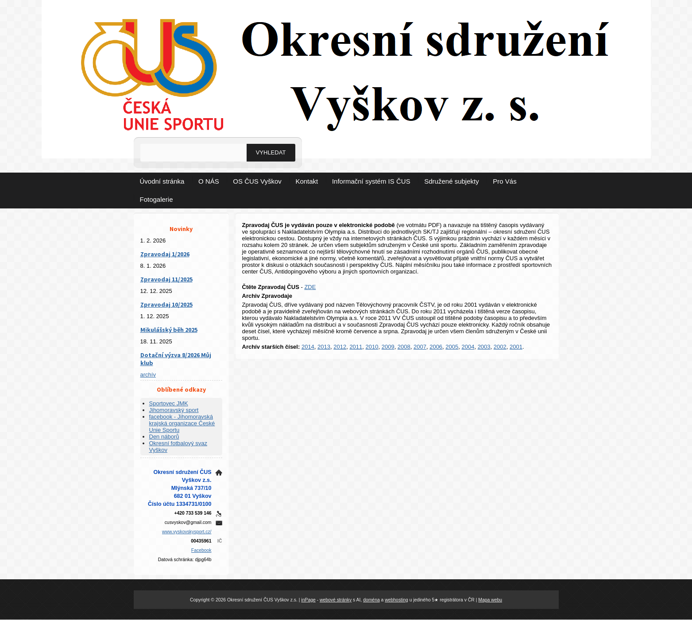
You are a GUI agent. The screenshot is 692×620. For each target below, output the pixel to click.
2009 (388, 346)
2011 (355, 346)
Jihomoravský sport (174, 410)
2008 (404, 346)
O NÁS (208, 181)
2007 (420, 346)
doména (371, 599)
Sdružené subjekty (451, 181)
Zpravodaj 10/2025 (166, 304)
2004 (467, 346)
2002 (500, 346)
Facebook (201, 550)
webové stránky (336, 599)
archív (148, 374)
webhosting (396, 599)
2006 (435, 346)
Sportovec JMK (168, 403)
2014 (308, 346)
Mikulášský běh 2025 (168, 330)
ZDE (310, 287)
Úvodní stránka (162, 181)
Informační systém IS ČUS (371, 181)
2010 (372, 346)
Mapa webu (490, 599)
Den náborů (164, 436)
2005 (451, 346)
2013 (323, 346)
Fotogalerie (156, 199)
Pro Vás (504, 181)
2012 (339, 346)
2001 (516, 346)
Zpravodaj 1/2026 (164, 254)
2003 (484, 346)
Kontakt (306, 181)
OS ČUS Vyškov (257, 181)
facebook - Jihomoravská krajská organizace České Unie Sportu (182, 423)
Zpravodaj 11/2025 (166, 279)
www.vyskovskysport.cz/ (186, 531)
